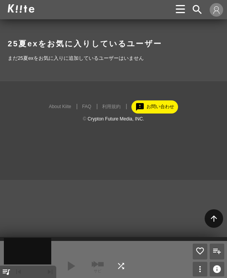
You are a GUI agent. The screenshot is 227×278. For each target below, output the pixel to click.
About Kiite (60, 106)
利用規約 (111, 106)
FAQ (86, 106)
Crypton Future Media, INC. (115, 119)
